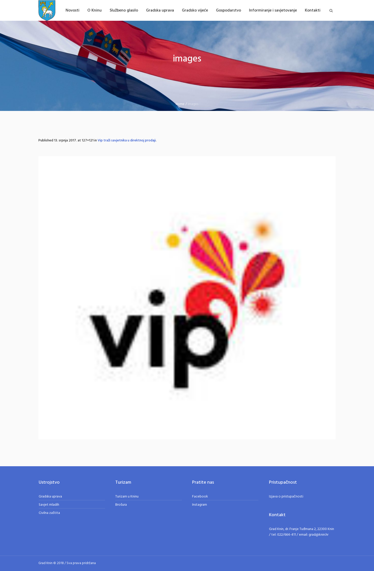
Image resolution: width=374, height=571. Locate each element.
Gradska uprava (50, 497)
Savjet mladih (49, 505)
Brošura (121, 505)
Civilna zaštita (49, 513)
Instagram (199, 505)
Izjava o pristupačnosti (286, 497)
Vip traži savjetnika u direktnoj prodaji (127, 140)
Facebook (200, 497)
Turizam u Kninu (127, 497)
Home (180, 104)
